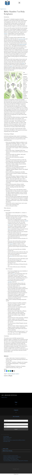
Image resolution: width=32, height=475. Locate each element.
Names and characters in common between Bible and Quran (14, 440)
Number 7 (17, 373)
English (1, 8)
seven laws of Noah (22, 38)
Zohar (23, 63)
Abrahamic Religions (11, 373)
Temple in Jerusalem (23, 44)
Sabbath (26, 220)
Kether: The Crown (6, 438)
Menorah (11, 243)
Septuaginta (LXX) (6, 441)
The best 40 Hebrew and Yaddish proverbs (11, 459)
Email (5, 422)
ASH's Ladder (5, 448)
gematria (5, 33)
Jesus (14, 273)
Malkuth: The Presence (7, 437)
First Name (5, 419)
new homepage (6, 436)
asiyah (11, 66)
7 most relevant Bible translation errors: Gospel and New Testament (15, 460)
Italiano (4, 8)
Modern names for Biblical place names (10, 458)
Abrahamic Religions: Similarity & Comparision (12, 457)
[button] (19, 3)
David (11, 256)
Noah (9, 228)
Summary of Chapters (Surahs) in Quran (10, 455)
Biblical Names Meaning (7, 450)
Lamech (9, 224)
